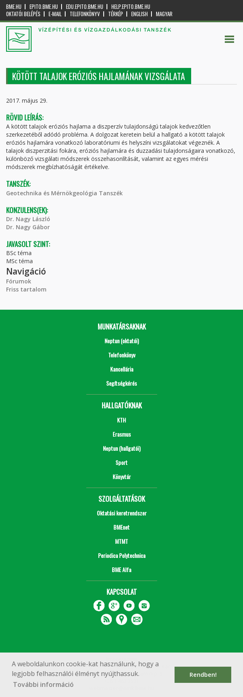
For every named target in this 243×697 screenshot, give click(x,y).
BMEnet (121, 527)
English (139, 14)
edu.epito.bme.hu (84, 6)
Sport (121, 462)
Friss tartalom (26, 289)
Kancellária (121, 369)
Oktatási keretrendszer (122, 513)
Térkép (115, 14)
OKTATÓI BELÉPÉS (23, 14)
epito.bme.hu (44, 6)
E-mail (55, 14)
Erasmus (122, 434)
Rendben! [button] (203, 674)
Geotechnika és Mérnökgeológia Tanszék (64, 193)
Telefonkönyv (85, 14)
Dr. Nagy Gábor (28, 227)
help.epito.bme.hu (130, 6)
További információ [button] (43, 684)
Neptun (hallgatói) (122, 448)
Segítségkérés (121, 383)
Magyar (164, 14)
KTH (121, 420)
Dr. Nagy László (28, 219)
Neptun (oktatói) (121, 340)
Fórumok (18, 281)
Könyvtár (122, 476)
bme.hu (13, 6)
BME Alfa (121, 569)
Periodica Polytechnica (121, 555)
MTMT (121, 541)
